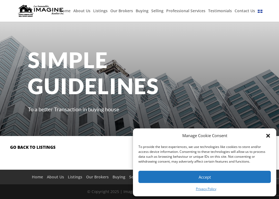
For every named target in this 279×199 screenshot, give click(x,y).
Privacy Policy (206, 189)
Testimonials (220, 11)
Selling (157, 11)
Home (65, 11)
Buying (142, 11)
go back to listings (33, 147)
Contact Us (245, 11)
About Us (81, 11)
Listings (100, 11)
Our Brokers (121, 11)
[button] (268, 135)
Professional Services (185, 11)
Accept (205, 177)
